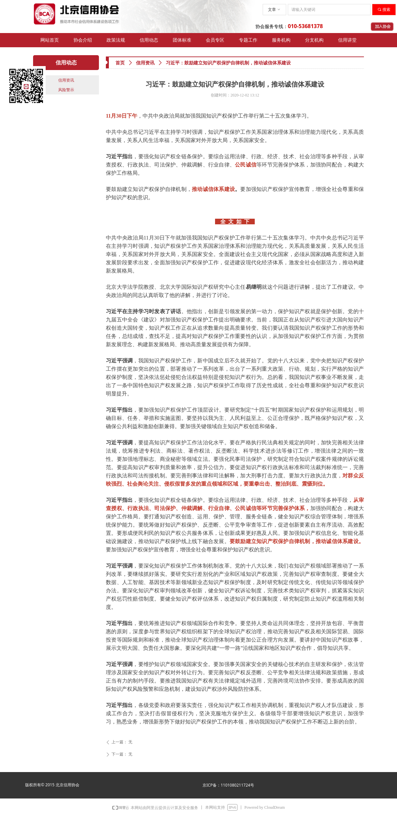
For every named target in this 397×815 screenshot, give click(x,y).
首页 (120, 62)
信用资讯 (145, 62)
